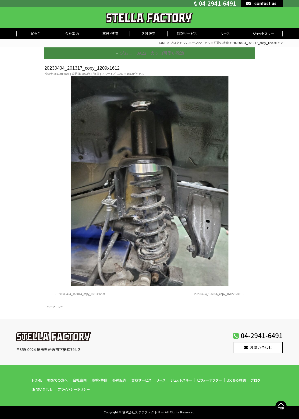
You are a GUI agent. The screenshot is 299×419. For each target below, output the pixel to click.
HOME (34, 33)
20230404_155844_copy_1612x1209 (81, 294)
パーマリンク (55, 307)
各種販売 (149, 33)
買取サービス (187, 33)
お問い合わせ (258, 347)
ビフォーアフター (209, 380)
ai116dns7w (61, 73)
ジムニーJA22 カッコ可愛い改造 (149, 53)
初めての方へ (57, 380)
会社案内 (72, 33)
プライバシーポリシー (74, 389)
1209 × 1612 (125, 73)
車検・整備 (110, 33)
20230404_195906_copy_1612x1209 (217, 294)
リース (225, 33)
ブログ (255, 380)
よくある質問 (236, 380)
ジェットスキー (263, 33)
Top (281, 406)
